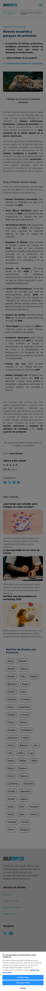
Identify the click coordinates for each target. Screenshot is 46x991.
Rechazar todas (23, 983)
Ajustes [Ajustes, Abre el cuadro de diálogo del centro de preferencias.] (23, 988)
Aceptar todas (23, 977)
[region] (23, 971)
